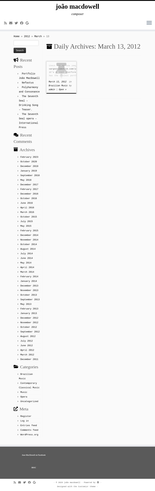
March (38, 38)
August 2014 (27, 251)
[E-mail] (12, 24)
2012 (27, 38)
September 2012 (30, 334)
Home (17, 38)
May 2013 (25, 306)
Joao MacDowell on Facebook (34, 455)
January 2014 (28, 283)
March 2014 (27, 274)
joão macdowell (77, 7)
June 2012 (26, 348)
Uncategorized (29, 403)
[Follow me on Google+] (28, 24)
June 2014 (26, 260)
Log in (24, 423)
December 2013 (29, 288)
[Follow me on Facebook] (23, 24)
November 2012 (29, 325)
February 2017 (29, 191)
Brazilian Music (59, 88)
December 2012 (29, 320)
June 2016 (26, 205)
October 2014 (28, 246)
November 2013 (29, 292)
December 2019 (29, 168)
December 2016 (29, 196)
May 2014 (25, 265)
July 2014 (26, 256)
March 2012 (27, 357)
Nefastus (28, 85)
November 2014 (29, 242)
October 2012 (28, 329)
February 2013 (29, 311)
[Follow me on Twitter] (17, 24)
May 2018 (25, 182)
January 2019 (28, 173)
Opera (23, 399)
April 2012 (27, 352)
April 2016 (27, 210)
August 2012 (27, 338)
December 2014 (29, 237)
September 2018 (30, 177)
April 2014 (27, 269)
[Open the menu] (149, 24)
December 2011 (29, 361)
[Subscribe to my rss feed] (6, 24)
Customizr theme (87, 487)
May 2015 (25, 228)
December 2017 (29, 187)
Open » (62, 92)
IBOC (33, 467)
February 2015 (29, 233)
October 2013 (28, 297)
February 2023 (29, 159)
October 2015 (28, 219)
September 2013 (30, 302)
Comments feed (29, 432)
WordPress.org (29, 437)
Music (23, 394)
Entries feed (28, 427)
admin (52, 92)
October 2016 (28, 200)
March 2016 (27, 214)
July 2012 (26, 343)
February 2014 (29, 279)
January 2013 (28, 315)
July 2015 (26, 223)
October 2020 (28, 164)
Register (25, 418)
